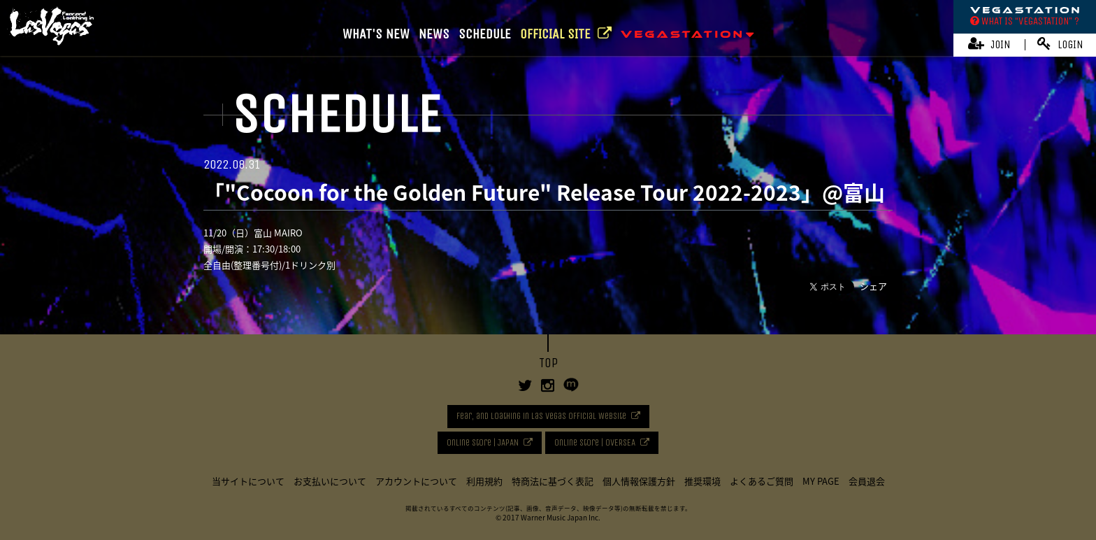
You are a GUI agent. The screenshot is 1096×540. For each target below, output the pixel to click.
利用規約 (484, 481)
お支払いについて (330, 481)
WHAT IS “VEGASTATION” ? (1024, 21)
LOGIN (1060, 43)
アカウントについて (416, 481)
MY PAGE (820, 481)
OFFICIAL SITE (566, 34)
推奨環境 (702, 481)
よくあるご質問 (761, 481)
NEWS (434, 34)
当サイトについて (248, 481)
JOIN (989, 43)
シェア (873, 285)
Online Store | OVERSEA (594, 442)
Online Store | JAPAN (483, 442)
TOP (548, 363)
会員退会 (867, 481)
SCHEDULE (485, 34)
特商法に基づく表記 (552, 481)
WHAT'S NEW (376, 34)
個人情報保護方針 (639, 481)
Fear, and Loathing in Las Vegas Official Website (541, 416)
